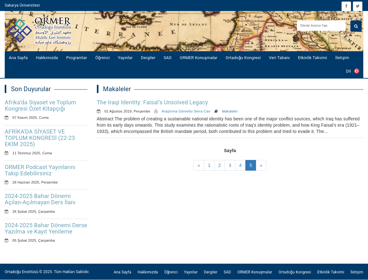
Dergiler (148, 57)
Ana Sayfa (18, 57)
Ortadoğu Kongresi (243, 57)
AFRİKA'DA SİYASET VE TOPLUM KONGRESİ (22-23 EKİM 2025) (40, 137)
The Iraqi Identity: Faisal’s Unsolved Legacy (152, 102)
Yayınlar (125, 57)
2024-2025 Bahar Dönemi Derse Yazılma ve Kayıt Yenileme (46, 228)
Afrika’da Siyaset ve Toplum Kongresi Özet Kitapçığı (40, 105)
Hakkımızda (47, 57)
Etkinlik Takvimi (312, 57)
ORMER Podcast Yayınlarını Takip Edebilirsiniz (40, 170)
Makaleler (230, 111)
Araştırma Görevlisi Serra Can (186, 111)
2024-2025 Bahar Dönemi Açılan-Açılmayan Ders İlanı (40, 199)
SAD (167, 57)
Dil (352, 71)
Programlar (76, 57)
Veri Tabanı (279, 57)
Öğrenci (102, 57)
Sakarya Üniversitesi (22, 5)
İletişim (342, 57)
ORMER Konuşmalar (199, 57)
